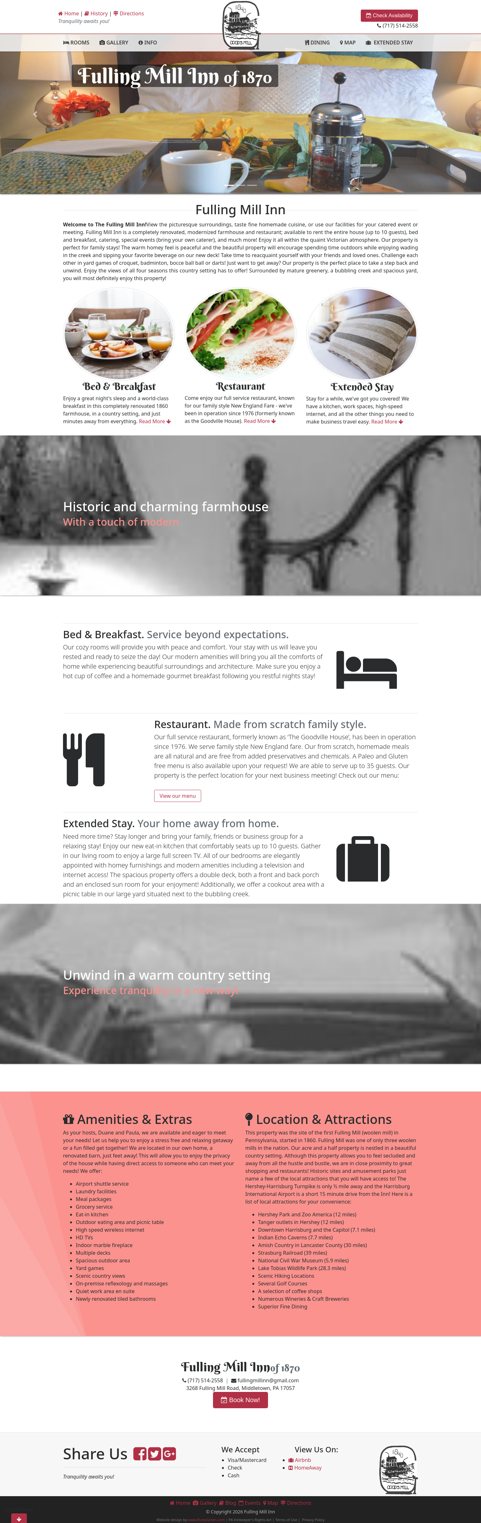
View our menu (178, 795)
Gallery (205, 1502)
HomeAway (305, 1467)
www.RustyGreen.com (206, 1519)
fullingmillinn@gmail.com (265, 1380)
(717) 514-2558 (397, 25)
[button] (36, 114)
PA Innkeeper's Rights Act (250, 1519)
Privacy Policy (313, 1519)
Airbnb (299, 1460)
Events (250, 1502)
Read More (125, 413)
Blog (227, 1502)
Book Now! (240, 1399)
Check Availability (389, 15)
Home (68, 13)
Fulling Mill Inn (225, 1367)
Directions (128, 13)
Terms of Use (286, 1519)
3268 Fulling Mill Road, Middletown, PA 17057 (240, 1388)
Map (270, 1502)
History (96, 13)
